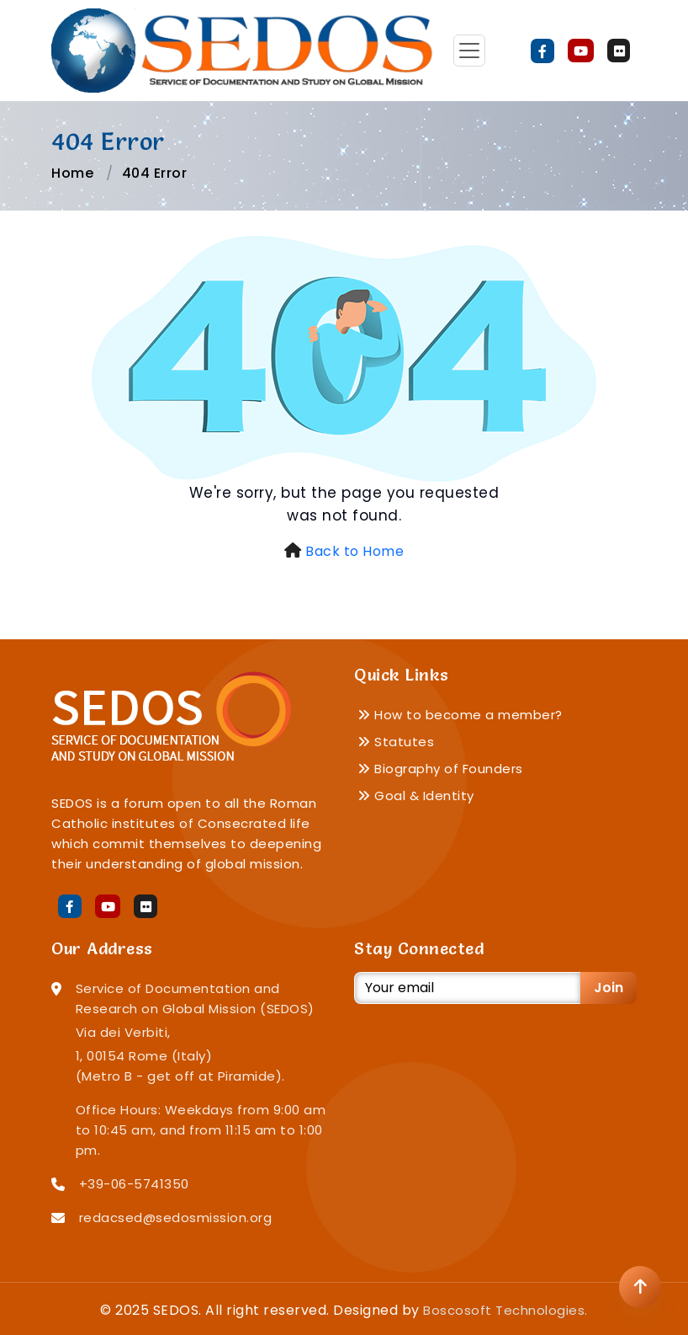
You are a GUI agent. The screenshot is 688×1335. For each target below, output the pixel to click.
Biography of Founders (440, 768)
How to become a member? (460, 715)
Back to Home (354, 551)
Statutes (395, 741)
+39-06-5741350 (134, 1184)
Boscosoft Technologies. (505, 1310)
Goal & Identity (415, 795)
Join (608, 987)
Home (72, 173)
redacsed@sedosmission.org (176, 1217)
